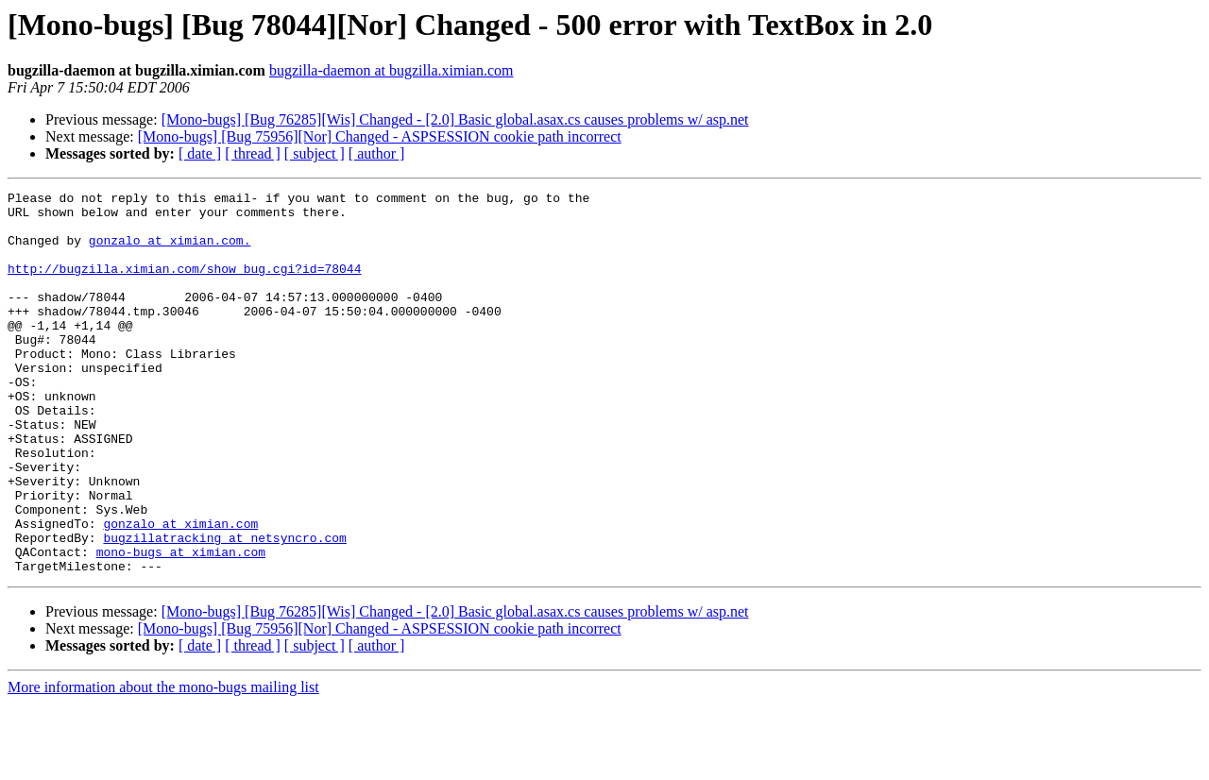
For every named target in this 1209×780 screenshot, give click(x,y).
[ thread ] (253, 153)
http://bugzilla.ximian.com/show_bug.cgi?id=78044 (184, 285)
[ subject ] (314, 153)
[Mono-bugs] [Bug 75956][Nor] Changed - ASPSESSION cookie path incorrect (380, 136)
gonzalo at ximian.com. (170, 251)
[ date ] (200, 153)
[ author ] (377, 153)
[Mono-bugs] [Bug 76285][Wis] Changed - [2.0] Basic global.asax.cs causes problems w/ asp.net (455, 119)
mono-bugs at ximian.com (180, 625)
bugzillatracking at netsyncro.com (224, 608)
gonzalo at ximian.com (180, 591)
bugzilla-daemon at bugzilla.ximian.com (391, 70)
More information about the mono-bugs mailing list (163, 763)
